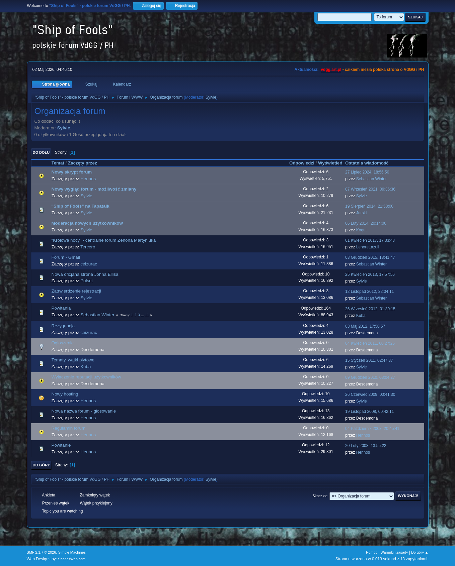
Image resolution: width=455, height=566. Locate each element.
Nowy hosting (65, 394)
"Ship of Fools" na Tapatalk (80, 206)
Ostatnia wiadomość (370, 162)
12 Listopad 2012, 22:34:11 (369, 291)
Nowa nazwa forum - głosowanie (84, 411)
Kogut (361, 230)
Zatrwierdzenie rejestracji (76, 291)
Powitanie (61, 445)
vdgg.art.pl (331, 69)
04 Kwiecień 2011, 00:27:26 (370, 343)
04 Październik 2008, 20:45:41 (372, 428)
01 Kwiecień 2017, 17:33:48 (370, 240)
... (143, 315)
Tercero (87, 246)
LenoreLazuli (367, 247)
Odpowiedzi (301, 162)
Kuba (361, 315)
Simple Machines (72, 552)
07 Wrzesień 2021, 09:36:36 (370, 189)
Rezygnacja (63, 325)
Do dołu (41, 152)
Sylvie (211, 97)
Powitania (61, 308)
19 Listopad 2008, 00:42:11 (369, 411)
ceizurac (88, 263)
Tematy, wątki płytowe (73, 359)
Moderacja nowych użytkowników (87, 223)
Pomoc (371, 552)
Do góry (41, 465)
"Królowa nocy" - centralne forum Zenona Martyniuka (104, 240)
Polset (86, 280)
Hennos (88, 178)
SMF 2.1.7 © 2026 (41, 552)
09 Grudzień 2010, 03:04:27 (370, 377)
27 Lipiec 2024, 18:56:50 (367, 172)
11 (147, 315)
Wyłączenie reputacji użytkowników (86, 376)
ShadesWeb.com (71, 559)
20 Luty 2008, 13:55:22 (365, 445)
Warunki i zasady (394, 552)
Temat (58, 162)
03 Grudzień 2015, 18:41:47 (370, 257)
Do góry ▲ (419, 552)
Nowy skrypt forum (72, 172)
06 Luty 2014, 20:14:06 (365, 223)
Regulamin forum (68, 428)
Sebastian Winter (371, 179)
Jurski (361, 213)
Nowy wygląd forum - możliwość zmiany (94, 189)
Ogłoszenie (63, 342)
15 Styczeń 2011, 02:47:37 (369, 360)
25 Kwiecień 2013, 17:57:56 (370, 274)
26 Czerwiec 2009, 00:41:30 (370, 394)
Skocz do (319, 496)
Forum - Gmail (66, 257)
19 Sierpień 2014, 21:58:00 (369, 206)
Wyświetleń (330, 162)
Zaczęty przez (82, 162)
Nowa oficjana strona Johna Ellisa (85, 274)
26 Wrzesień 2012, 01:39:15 (370, 309)
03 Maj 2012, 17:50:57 (365, 326)
